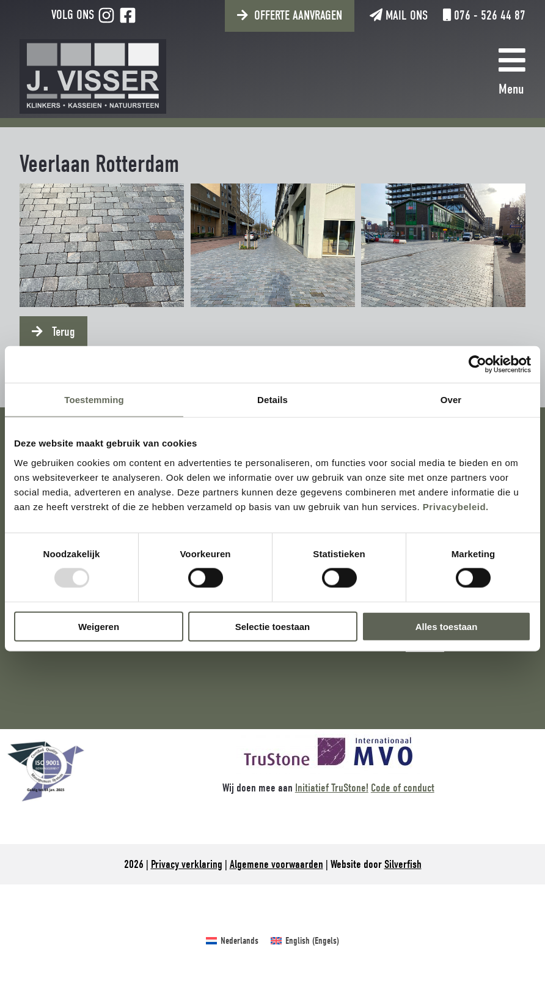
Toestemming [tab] (94, 400)
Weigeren (98, 626)
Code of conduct (402, 788)
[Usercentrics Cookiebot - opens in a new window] (477, 364)
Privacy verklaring (186, 864)
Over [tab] (451, 400)
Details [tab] (272, 400)
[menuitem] (232, 940)
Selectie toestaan (272, 626)
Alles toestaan (446, 626)
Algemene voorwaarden (276, 864)
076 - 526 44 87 (484, 15)
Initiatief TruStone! (331, 788)
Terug (62, 331)
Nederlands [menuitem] (239, 940)
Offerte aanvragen (298, 15)
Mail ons (399, 15)
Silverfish (403, 864)
